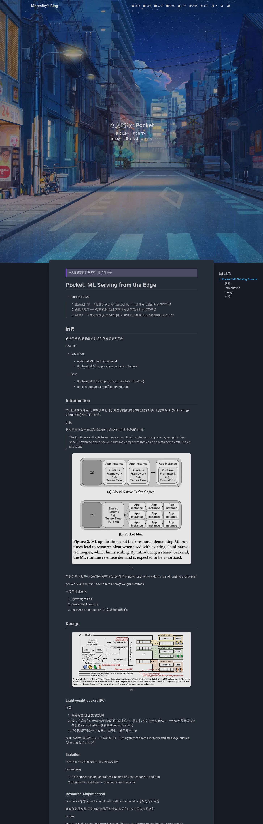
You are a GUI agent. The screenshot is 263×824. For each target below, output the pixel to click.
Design (229, 292)
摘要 (227, 283)
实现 (227, 296)
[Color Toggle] (228, 6)
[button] (214, 6)
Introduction (232, 288)
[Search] (222, 6)
